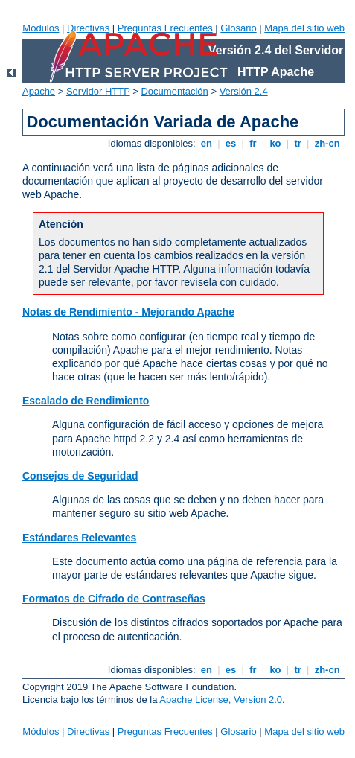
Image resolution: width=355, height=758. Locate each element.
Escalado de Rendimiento (85, 401)
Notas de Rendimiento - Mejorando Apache (128, 312)
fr (253, 143)
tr (298, 143)
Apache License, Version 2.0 (220, 699)
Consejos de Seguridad (80, 476)
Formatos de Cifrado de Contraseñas (113, 599)
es (231, 143)
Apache (38, 91)
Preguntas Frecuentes (165, 28)
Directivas (88, 28)
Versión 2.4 (244, 91)
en (206, 143)
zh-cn (327, 143)
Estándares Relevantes (79, 538)
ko (275, 143)
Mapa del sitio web (304, 28)
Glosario (238, 28)
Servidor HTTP (98, 91)
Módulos (40, 28)
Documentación (174, 91)
